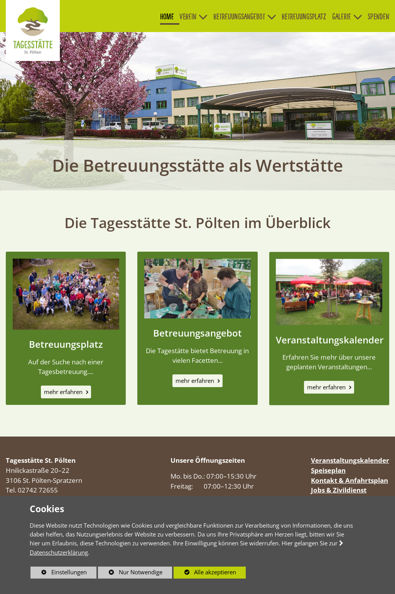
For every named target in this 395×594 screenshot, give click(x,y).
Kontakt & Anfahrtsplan (349, 480)
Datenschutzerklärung (59, 552)
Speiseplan (328, 470)
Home (167, 16)
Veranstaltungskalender (329, 343)
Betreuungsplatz (304, 16)
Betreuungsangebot (239, 16)
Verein (187, 16)
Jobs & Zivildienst (338, 490)
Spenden (378, 16)
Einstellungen (58, 573)
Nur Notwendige (130, 573)
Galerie (341, 16)
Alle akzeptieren (205, 572)
